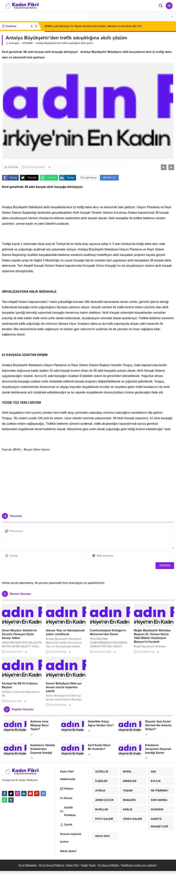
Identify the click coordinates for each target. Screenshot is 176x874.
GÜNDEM (27, 43)
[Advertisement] (88, 480)
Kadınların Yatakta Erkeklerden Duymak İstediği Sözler (42, 750)
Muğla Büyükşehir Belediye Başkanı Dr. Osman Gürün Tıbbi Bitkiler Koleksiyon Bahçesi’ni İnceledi (152, 636)
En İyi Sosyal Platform (51, 865)
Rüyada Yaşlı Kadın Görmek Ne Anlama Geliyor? (158, 725)
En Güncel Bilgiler (108, 865)
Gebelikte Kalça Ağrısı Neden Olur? (101, 723)
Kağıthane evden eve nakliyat (138, 865)
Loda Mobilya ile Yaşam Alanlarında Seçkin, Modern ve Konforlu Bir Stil (93, 26)
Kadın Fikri (72, 865)
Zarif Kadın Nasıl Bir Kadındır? (99, 747)
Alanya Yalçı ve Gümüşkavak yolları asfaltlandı (65, 632)
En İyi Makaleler (28, 865)
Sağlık (84, 865)
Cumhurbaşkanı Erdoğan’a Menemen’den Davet (108, 632)
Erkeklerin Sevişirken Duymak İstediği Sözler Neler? (158, 750)
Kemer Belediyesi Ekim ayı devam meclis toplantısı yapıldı (64, 687)
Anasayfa (12, 43)
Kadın (92, 865)
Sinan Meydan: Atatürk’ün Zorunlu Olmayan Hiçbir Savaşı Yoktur (19, 634)
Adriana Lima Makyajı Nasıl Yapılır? (39, 725)
